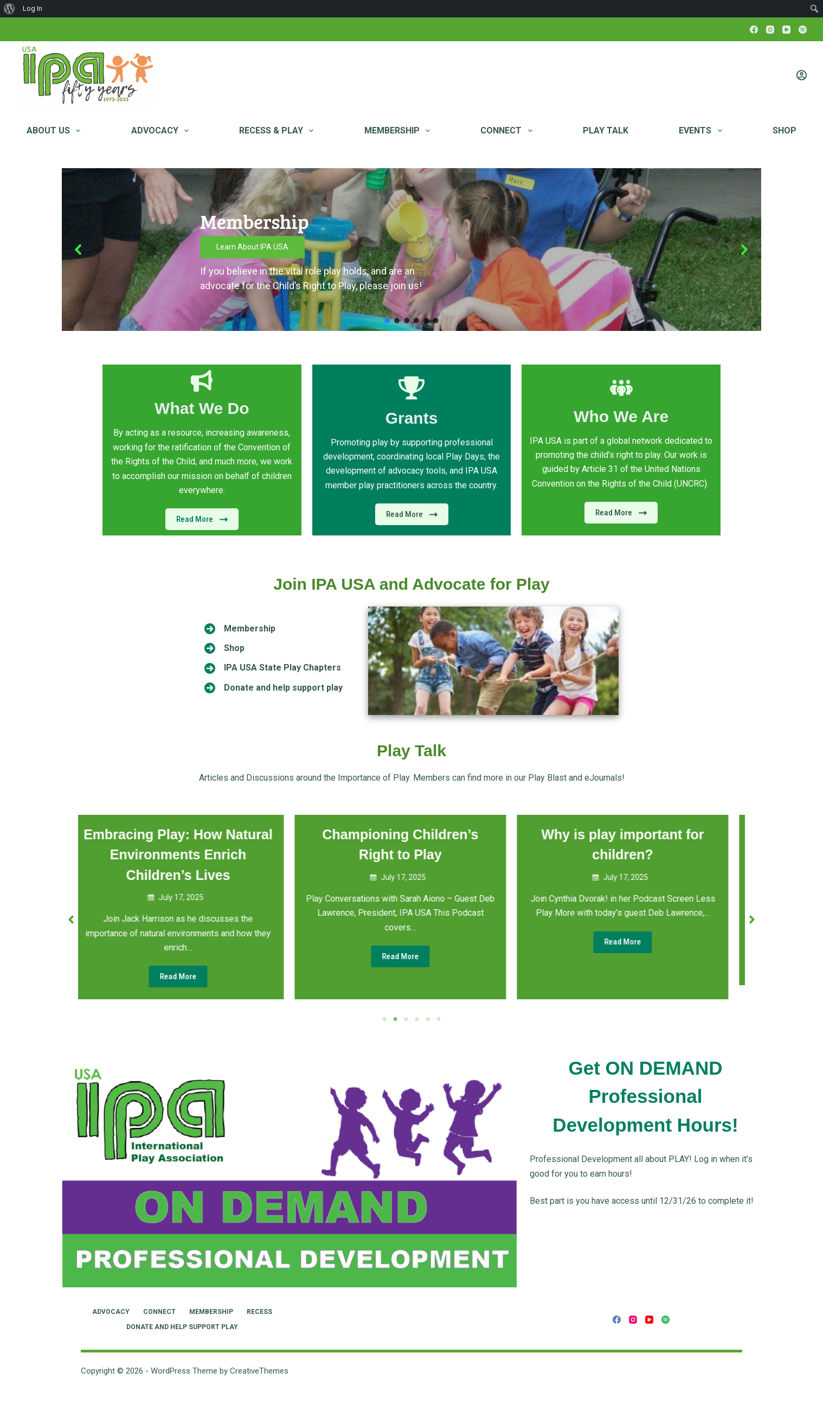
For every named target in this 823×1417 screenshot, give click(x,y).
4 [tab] (417, 1019)
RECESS (259, 1312)
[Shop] (224, 648)
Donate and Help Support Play (182, 1327)
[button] (78, 249)
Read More (189, 976)
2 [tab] (395, 1019)
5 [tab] (427, 1019)
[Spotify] (803, 29)
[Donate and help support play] (273, 688)
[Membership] (239, 629)
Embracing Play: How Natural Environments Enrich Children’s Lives (189, 855)
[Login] (801, 75)
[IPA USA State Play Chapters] (272, 668)
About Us (56, 130)
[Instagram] (770, 29)
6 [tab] (438, 1019)
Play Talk (605, 130)
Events (702, 130)
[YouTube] (786, 29)
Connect (508, 130)
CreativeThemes (259, 1371)
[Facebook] (754, 29)
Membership (399, 130)
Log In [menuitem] (32, 8)
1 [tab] (384, 1019)
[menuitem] (9, 8)
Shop (784, 130)
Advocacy (162, 130)
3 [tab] (406, 1019)
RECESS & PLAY (278, 130)
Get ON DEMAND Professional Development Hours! (645, 1096)
